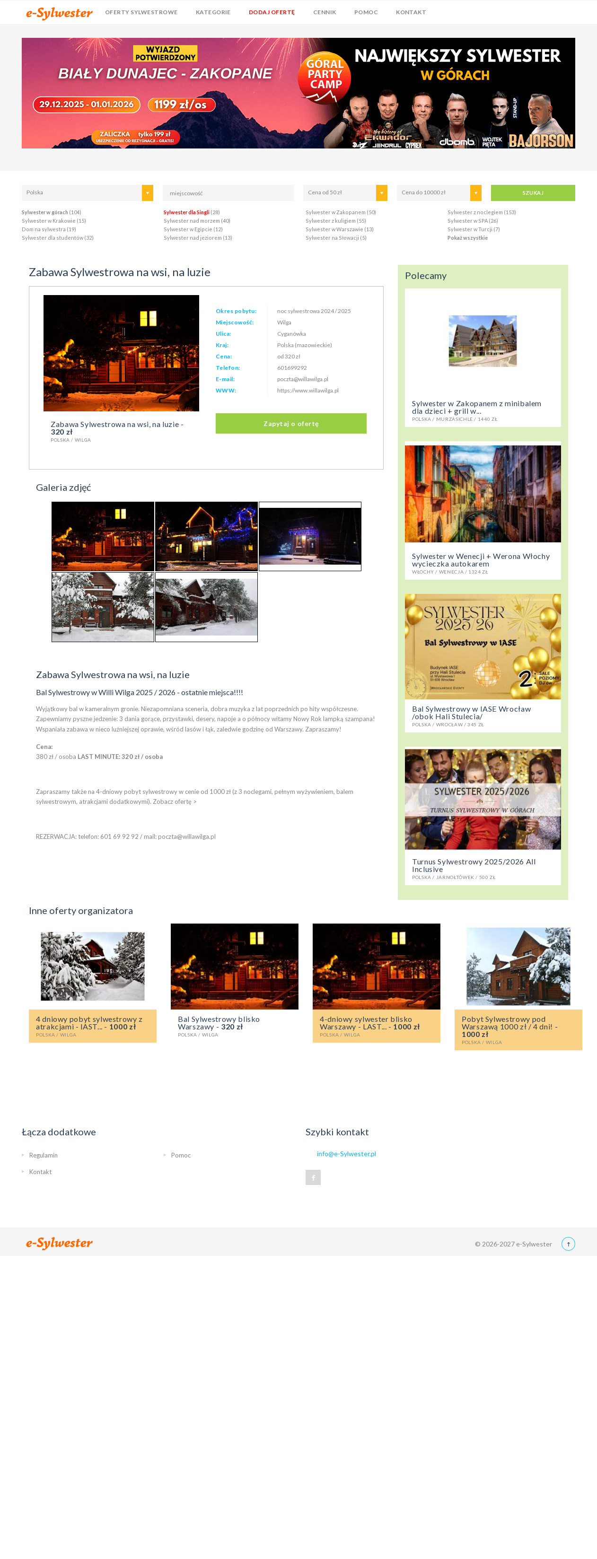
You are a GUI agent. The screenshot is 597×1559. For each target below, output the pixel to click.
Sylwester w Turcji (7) (474, 229)
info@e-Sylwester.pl (346, 1154)
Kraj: (222, 344)
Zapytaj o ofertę (291, 423)
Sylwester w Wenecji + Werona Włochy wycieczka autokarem (483, 562)
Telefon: (228, 367)
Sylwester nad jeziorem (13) (198, 238)
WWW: (226, 390)
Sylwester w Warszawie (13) (340, 229)
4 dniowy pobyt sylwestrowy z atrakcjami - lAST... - (92, 1025)
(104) (51, 212)
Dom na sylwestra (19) (49, 229)
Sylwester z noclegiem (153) (482, 212)
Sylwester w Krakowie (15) (54, 221)
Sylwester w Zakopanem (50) (341, 212)
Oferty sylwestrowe (141, 12)
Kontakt (411, 12)
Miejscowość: (235, 322)
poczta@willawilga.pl (302, 379)
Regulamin (43, 1155)
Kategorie (213, 12)
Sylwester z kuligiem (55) (336, 221)
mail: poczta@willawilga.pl (180, 836)
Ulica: (223, 333)
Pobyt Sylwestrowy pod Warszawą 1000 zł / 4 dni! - (518, 1029)
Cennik (324, 12)
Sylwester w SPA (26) (473, 221)
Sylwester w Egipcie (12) (193, 229)
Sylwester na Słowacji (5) (336, 238)
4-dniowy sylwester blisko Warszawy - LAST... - (376, 1025)
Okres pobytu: (236, 310)
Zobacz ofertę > (175, 801)
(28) (192, 212)
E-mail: (225, 379)
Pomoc (366, 12)
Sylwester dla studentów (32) (58, 238)
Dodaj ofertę (272, 12)
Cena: (224, 356)
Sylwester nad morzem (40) (197, 221)
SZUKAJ (533, 193)
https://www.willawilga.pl (308, 390)
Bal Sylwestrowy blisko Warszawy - (234, 1025)
